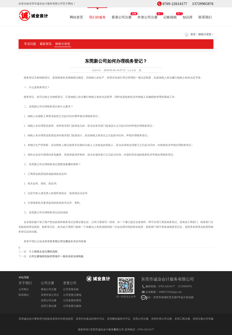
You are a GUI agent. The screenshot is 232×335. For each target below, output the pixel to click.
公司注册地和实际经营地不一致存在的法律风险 (56, 256)
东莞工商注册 (48, 306)
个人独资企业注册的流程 (43, 251)
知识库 (188, 13)
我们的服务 (97, 13)
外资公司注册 (148, 13)
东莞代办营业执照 (62, 318)
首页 (193, 34)
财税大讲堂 (204, 34)
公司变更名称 (71, 289)
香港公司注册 (122, 13)
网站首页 (76, 13)
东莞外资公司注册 (161, 318)
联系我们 (205, 13)
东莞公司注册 (60, 241)
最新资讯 (46, 43)
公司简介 (24, 289)
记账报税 (170, 13)
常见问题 (30, 43)
